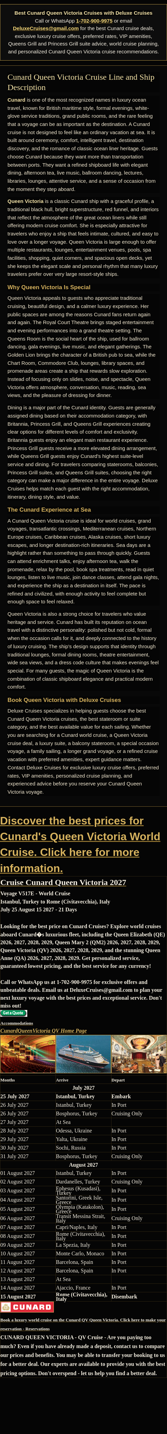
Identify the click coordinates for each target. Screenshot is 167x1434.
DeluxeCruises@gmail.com (46, 28)
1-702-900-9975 (94, 21)
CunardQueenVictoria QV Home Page (43, 1031)
